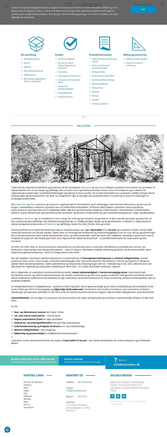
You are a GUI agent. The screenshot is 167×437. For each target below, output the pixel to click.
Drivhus (32, 382)
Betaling (27, 67)
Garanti (27, 63)
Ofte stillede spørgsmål (33, 71)
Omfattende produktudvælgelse (66, 87)
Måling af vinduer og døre (136, 59)
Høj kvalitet (62, 72)
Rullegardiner (97, 88)
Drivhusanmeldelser (66, 59)
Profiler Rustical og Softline (103, 76)
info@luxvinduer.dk (127, 364)
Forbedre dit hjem (65, 97)
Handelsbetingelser (32, 59)
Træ (25, 393)
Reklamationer (30, 75)
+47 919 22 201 (84, 382)
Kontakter (28, 407)
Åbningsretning (98, 72)
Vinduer (27, 384)
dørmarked (100, 187)
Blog (25, 401)
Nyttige (27, 399)
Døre (25, 387)
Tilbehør (27, 396)
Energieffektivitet (65, 93)
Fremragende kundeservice (69, 76)
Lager (26, 390)
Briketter (95, 91)
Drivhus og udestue (100, 103)
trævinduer (21, 204)
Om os (26, 404)
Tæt (143, 9)
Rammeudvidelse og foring (103, 80)
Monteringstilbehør (100, 84)
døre (32, 204)
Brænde (95, 95)
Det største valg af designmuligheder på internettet (66, 65)
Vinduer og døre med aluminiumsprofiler (100, 66)
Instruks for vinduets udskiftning (134, 64)
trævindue (86, 187)
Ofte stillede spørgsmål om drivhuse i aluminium (35, 80)
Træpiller (95, 99)
